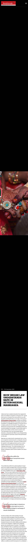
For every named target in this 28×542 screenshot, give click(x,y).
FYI (2, 389)
